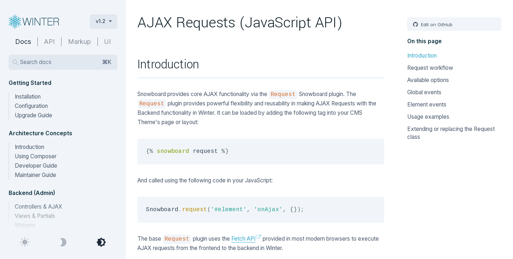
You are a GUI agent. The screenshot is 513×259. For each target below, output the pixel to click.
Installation (28, 96)
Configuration (31, 106)
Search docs (66, 62)
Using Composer (35, 156)
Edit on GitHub (436, 24)
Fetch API (243, 238)
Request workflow (430, 67)
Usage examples (428, 116)
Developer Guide (36, 165)
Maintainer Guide (35, 175)
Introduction (29, 147)
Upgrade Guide (33, 115)
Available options (428, 80)
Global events (424, 92)
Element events (426, 104)
